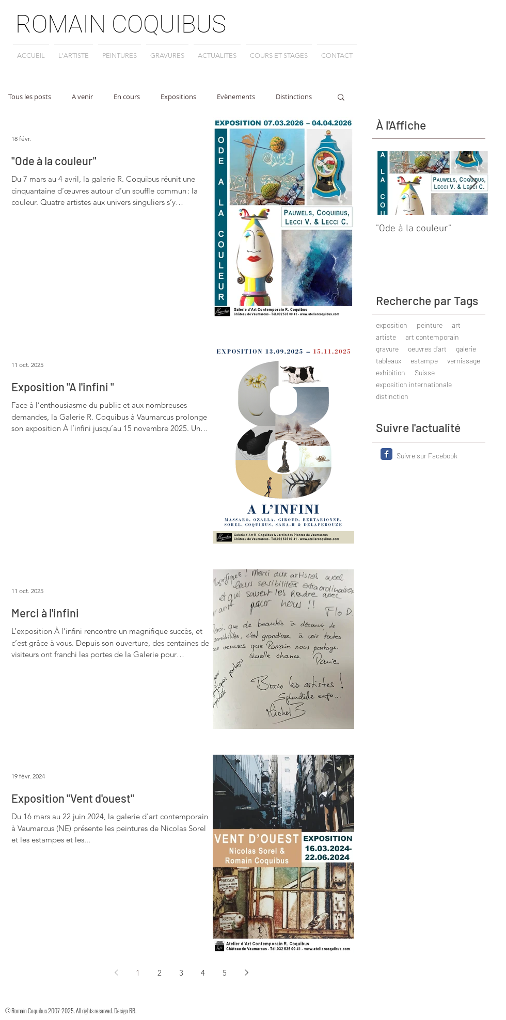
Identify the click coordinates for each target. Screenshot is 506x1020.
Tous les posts (29, 96)
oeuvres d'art (427, 348)
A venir (82, 96)
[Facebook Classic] (386, 454)
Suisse (425, 372)
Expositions (178, 96)
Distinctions (294, 96)
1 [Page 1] (138, 973)
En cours (127, 96)
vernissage (463, 360)
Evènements (236, 96)
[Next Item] (473, 183)
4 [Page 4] (203, 973)
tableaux (388, 360)
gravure (387, 348)
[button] (341, 97)
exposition (391, 325)
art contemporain (432, 336)
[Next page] (246, 972)
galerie (466, 348)
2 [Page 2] (159, 973)
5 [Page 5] (225, 973)
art (456, 325)
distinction (392, 396)
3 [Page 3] (181, 973)
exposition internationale (414, 384)
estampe (424, 360)
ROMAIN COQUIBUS (120, 24)
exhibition (390, 372)
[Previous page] (116, 972)
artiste (386, 336)
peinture (429, 325)
